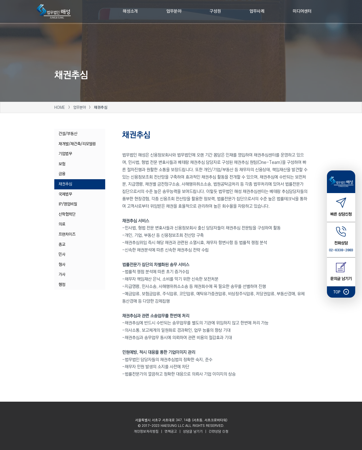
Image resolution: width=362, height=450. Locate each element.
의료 (62, 224)
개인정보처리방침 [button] (146, 431)
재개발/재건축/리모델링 (77, 144)
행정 (62, 285)
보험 (62, 164)
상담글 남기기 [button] (193, 431)
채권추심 (65, 184)
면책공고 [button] (171, 431)
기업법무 (65, 154)
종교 (62, 244)
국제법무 (65, 194)
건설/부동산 (68, 134)
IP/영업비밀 (68, 204)
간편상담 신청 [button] (218, 431)
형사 (62, 264)
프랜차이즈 (67, 234)
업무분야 (80, 107)
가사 (62, 274)
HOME (59, 107)
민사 (62, 254)
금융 (62, 174)
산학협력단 (67, 214)
